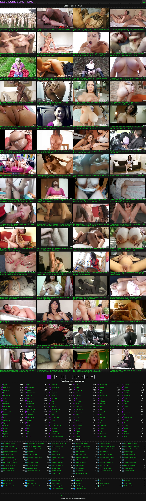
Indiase (78, 428)
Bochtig (29, 401)
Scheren (102, 387)
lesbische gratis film (82, 457)
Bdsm (29, 423)
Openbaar (6, 423)
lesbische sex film (81, 462)
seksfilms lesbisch (105, 468)
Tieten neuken (80, 412)
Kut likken (127, 390)
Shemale (102, 417)
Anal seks (127, 480)
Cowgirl (102, 393)
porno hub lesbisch (9, 468)
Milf (4, 393)
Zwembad (103, 425)
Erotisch (5, 428)
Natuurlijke (30, 404)
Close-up (6, 404)
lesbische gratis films (130, 457)
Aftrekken (30, 415)
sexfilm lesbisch (56, 471)
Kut (77, 384)
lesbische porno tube (82, 460)
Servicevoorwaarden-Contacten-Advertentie (73, 496)
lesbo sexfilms (104, 465)
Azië (101, 390)
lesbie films (55, 452)
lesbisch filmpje (32, 454)
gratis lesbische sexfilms (83, 449)
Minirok (126, 428)
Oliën (53, 420)
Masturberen (31, 393)
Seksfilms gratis (80, 486)
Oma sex (78, 483)
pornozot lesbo (56, 468)
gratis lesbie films (105, 443)
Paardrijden (6, 387)
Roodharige (79, 409)
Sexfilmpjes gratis (57, 486)
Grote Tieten (31, 387)
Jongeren (6, 390)
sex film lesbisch (129, 468)
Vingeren (54, 393)
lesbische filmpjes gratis (34, 457)
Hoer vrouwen (128, 417)
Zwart (77, 404)
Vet (101, 431)
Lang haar (127, 393)
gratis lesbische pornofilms (108, 446)
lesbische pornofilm (105, 460)
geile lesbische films (82, 443)
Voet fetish (103, 436)
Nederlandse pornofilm (34, 486)
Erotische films (31, 483)
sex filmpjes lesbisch (33, 471)
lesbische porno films (58, 460)
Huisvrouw (127, 412)
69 (28, 428)
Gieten (126, 436)
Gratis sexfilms (56, 483)
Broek (125, 431)
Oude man (103, 434)
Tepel (77, 398)
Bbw (125, 423)
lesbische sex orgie (9, 465)
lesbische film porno (130, 454)
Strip (101, 423)
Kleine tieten (55, 387)
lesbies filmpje (104, 452)
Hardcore (126, 384)
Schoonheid (6, 412)
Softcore (5, 409)
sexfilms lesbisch (129, 471)
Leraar (29, 436)
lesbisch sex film (81, 454)
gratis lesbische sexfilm (59, 449)
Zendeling (79, 390)
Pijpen (5, 384)
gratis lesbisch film (8, 446)
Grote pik (54, 398)
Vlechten (78, 436)
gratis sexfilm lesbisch (106, 449)
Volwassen (79, 425)
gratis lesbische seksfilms (131, 446)
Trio (53, 401)
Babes (29, 390)
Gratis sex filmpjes (57, 489)
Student (5, 425)
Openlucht (79, 401)
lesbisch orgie (56, 454)
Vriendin (126, 420)
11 (87, 377)
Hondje (126, 387)
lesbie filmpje (31, 452)
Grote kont (6, 420)
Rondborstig (103, 384)
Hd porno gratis (8, 480)
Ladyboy (30, 420)
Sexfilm (102, 480)
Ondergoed (6, 406)
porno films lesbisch (130, 465)
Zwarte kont (55, 434)
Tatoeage (126, 401)
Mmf (28, 425)
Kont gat (126, 425)
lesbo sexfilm (79, 465)
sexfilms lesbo (56, 473)
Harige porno (7, 483)
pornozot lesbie (32, 468)
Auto (77, 434)
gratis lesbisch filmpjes (34, 446)
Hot (101, 415)
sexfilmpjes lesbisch (106, 471)
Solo (125, 398)
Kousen (29, 395)
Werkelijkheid (56, 409)
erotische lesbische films (59, 443)
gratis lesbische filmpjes (83, 446)
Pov (101, 398)
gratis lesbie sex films (130, 443)
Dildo (101, 409)
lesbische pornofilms (130, 460)
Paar (77, 415)
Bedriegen (79, 423)
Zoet (53, 415)
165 (91, 377)
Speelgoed (127, 395)
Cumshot (126, 406)
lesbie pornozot (80, 452)
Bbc (125, 415)
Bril (28, 431)
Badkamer (127, 434)
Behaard (78, 395)
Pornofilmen (127, 483)
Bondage (6, 436)
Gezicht (5, 415)
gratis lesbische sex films (35, 449)
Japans (78, 393)
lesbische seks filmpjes (10, 462)
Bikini (77, 417)
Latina (77, 420)
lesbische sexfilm (32, 465)
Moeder (54, 406)
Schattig (102, 401)
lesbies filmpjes (128, 452)
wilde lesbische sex (81, 473)
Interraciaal (103, 404)
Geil (101, 406)
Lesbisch (102, 412)
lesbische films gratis (58, 457)
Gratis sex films (104, 483)
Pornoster (54, 395)
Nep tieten (55, 431)
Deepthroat (6, 395)
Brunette (54, 384)
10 (82, 377)
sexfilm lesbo (79, 471)
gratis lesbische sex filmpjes (11, 449)
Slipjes (5, 398)
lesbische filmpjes (8, 457)
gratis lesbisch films (57, 446)
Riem (125, 404)
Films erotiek (31, 480)
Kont (28, 384)
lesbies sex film (8, 454)
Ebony (5, 417)
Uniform (78, 431)
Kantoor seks (56, 417)
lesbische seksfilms (57, 462)
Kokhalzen (79, 406)
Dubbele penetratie (57, 436)
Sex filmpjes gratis (8, 486)
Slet (125, 409)
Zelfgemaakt (31, 406)
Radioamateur (104, 395)
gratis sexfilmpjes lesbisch (132, 449)
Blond (77, 387)
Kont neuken (31, 409)
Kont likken (30, 417)
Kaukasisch (30, 398)
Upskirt (5, 434)
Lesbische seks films (16, 1)
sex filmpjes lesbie (8, 471)
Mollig (101, 420)
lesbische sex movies (130, 462)
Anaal (5, 401)
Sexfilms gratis (128, 486)
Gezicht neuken (56, 425)
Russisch (54, 412)
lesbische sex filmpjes (106, 462)
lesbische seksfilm (32, 462)
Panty (53, 423)
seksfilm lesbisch (81, 468)
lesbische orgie (31, 460)
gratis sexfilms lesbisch (10, 452)
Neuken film (79, 480)
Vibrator (102, 428)
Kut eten (54, 428)
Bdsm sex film (56, 480)
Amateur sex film (81, 489)
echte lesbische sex (9, 443)
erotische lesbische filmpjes (35, 443)
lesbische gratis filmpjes (107, 457)
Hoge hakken (31, 412)
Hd (28, 434)
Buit (53, 390)
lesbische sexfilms (57, 465)
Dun (53, 404)
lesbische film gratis (106, 454)
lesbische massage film (10, 460)
